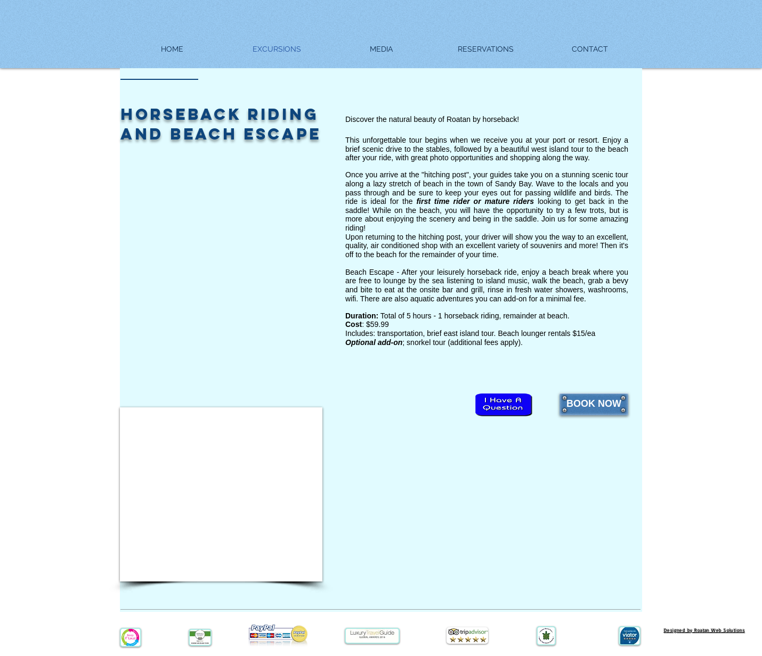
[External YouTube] (221, 494)
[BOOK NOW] (594, 404)
